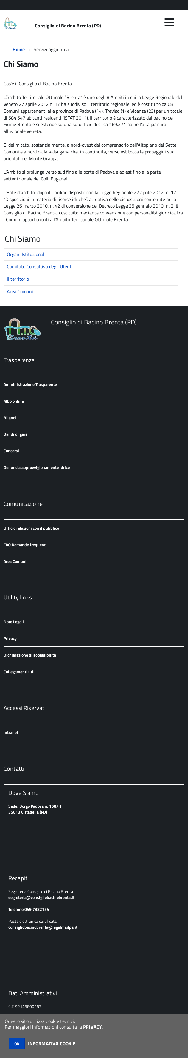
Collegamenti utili (20, 671)
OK (16, 1043)
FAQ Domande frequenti (25, 544)
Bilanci (10, 418)
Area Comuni (20, 291)
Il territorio (18, 278)
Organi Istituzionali (26, 254)
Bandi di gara (15, 434)
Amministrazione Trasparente (30, 384)
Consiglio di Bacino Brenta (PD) (68, 25)
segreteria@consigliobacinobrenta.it (41, 897)
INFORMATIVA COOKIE (52, 1043)
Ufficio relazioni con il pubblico (31, 528)
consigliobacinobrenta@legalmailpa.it (42, 927)
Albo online (14, 401)
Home (19, 49)
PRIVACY (92, 1026)
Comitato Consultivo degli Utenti (40, 266)
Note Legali (14, 622)
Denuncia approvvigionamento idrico (37, 467)
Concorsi (11, 451)
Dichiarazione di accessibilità (30, 655)
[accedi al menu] (169, 22)
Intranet (11, 732)
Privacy (10, 638)
